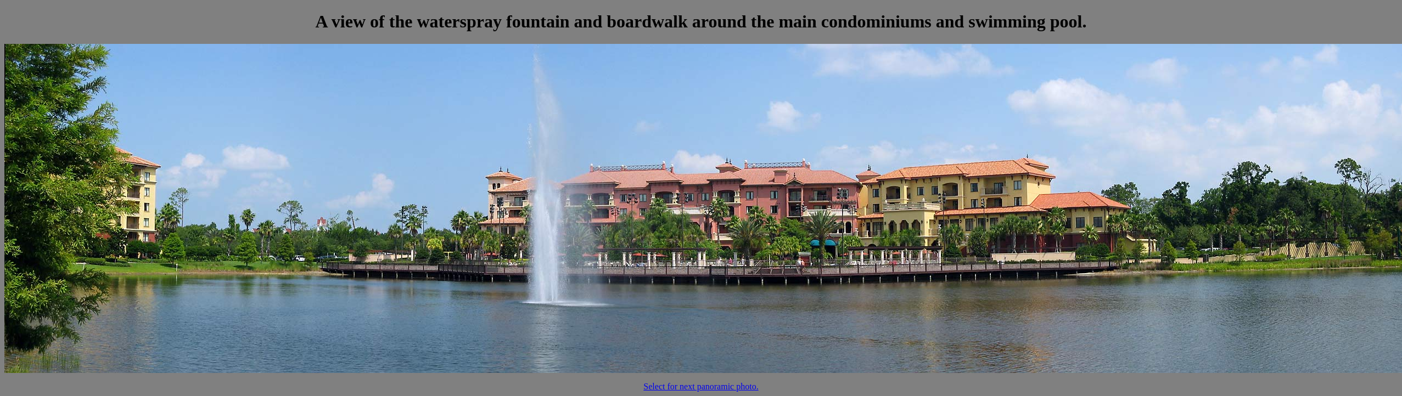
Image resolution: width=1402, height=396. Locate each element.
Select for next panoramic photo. (700, 386)
